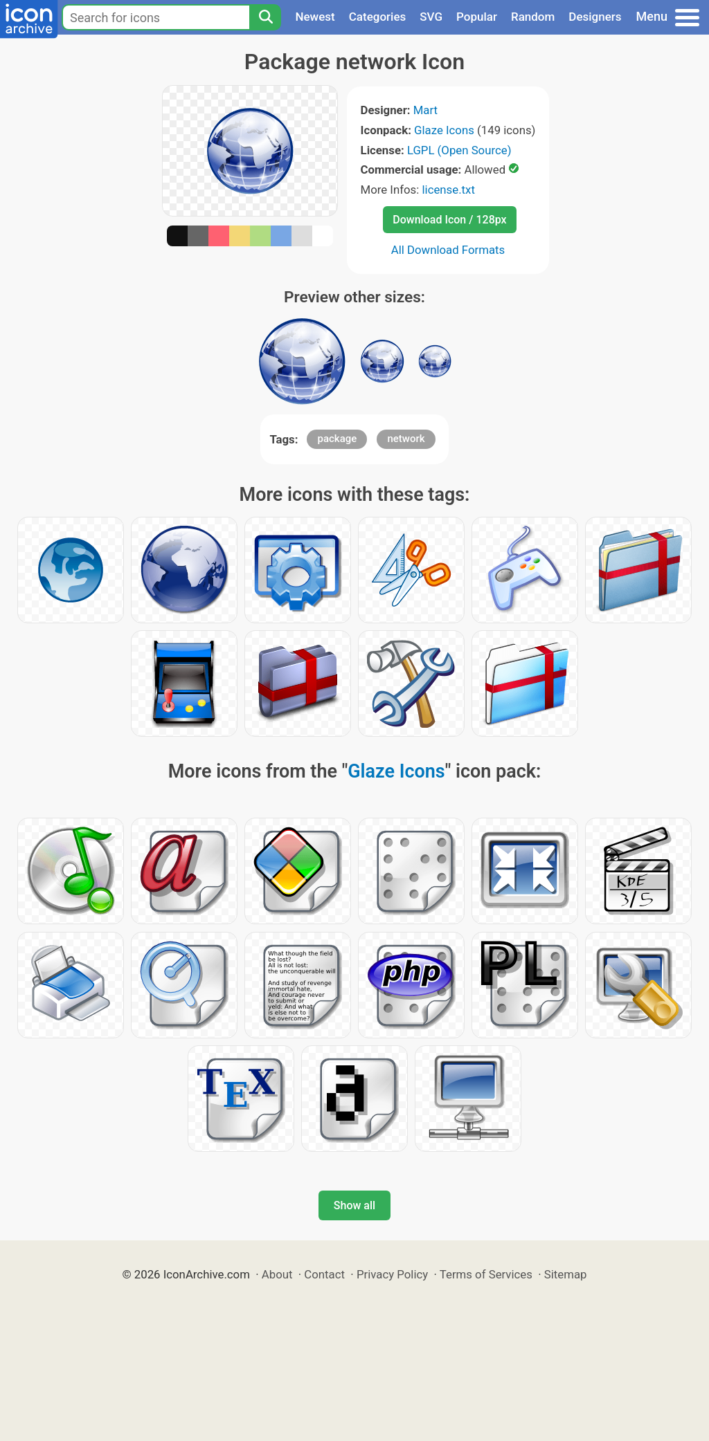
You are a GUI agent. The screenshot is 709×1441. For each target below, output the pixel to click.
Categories (377, 17)
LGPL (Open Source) (459, 150)
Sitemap (565, 1274)
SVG (431, 17)
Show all (354, 1205)
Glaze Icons (444, 130)
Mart (425, 110)
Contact (324, 1274)
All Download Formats (448, 250)
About (277, 1274)
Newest (314, 17)
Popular (476, 17)
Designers (594, 17)
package (337, 438)
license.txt (448, 189)
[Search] (265, 17)
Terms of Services (486, 1274)
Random (533, 17)
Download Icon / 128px (449, 219)
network (405, 438)
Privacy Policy (392, 1274)
